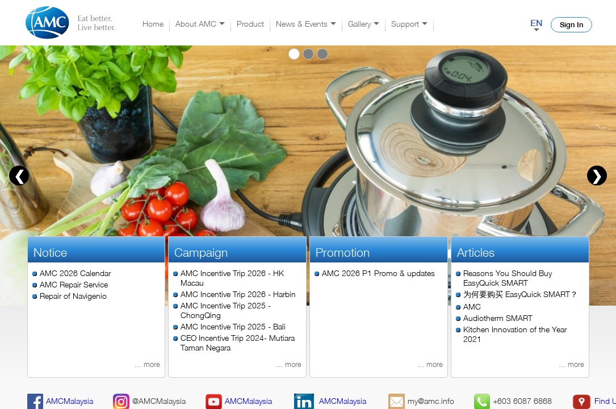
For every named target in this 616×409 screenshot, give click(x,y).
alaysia (249, 401)
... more (147, 364)
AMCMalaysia (60, 401)
